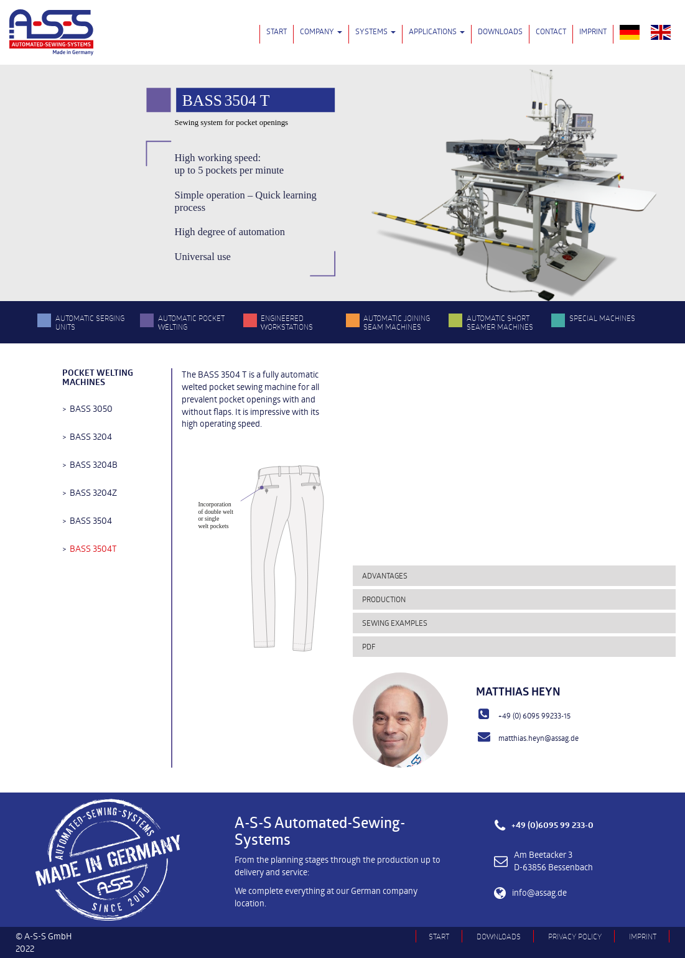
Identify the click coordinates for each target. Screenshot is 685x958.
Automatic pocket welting (191, 322)
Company (321, 31)
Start (276, 31)
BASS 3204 (91, 436)
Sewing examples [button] (394, 623)
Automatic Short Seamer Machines (500, 322)
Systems (375, 31)
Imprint (593, 31)
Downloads (500, 31)
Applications (437, 31)
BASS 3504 (91, 520)
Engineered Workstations (287, 322)
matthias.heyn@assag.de (538, 738)
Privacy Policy (575, 936)
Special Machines (602, 318)
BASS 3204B (94, 464)
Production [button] (384, 599)
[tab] (514, 575)
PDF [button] (368, 646)
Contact (551, 31)
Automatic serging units (89, 322)
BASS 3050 (91, 408)
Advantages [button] (385, 575)
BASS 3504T (93, 548)
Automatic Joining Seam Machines (396, 322)
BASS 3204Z (93, 492)
